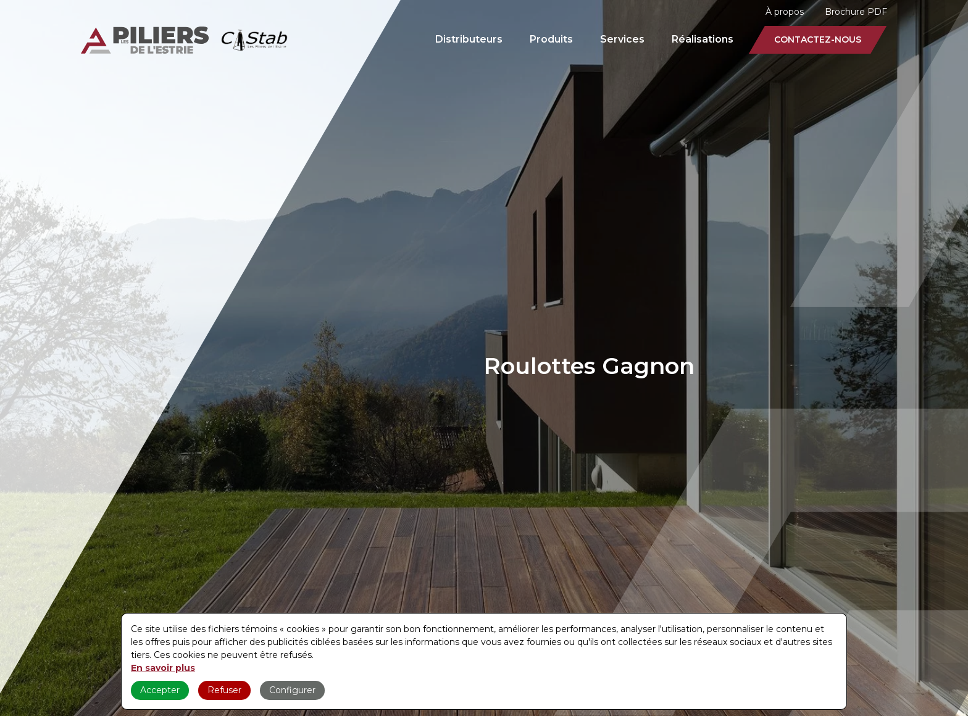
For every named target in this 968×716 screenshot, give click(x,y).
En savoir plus (163, 667)
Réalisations (702, 39)
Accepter (160, 690)
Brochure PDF (856, 11)
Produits (551, 39)
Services (622, 39)
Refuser (224, 690)
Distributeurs (469, 39)
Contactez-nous (817, 39)
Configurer (292, 690)
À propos (785, 11)
